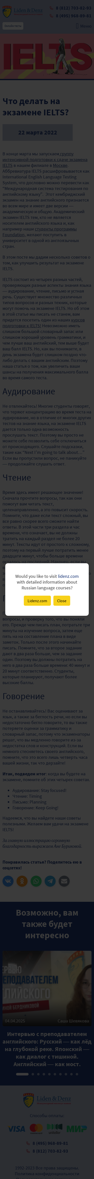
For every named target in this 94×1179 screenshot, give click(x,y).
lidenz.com (68, 576)
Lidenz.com (37, 600)
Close (61, 600)
